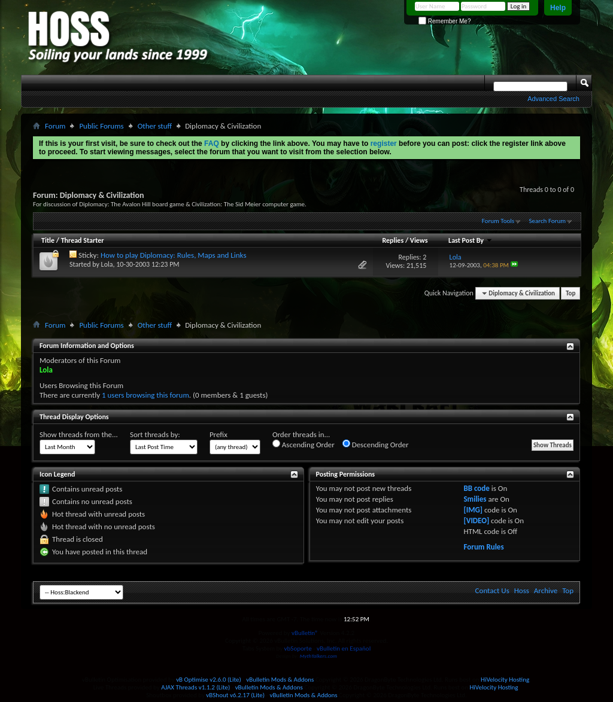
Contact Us (492, 590)
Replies (392, 240)
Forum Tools (498, 221)
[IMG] (472, 509)
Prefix (218, 434)
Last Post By (470, 240)
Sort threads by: (155, 434)
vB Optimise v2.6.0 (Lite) (208, 679)
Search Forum (547, 221)
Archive (545, 590)
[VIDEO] (476, 520)
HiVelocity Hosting (505, 679)
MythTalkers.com (318, 655)
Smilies (474, 499)
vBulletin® (305, 633)
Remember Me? (444, 21)
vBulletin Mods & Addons (280, 679)
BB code (476, 488)
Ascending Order (303, 444)
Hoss (521, 590)
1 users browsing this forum (145, 394)
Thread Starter (82, 240)
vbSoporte (298, 648)
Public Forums (101, 125)
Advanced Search (553, 98)
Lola (107, 264)
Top (570, 293)
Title (47, 240)
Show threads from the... (79, 434)
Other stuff (155, 125)
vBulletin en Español (344, 648)
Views (419, 240)
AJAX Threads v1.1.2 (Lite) (195, 687)
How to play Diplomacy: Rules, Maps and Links (174, 255)
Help (558, 8)
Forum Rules (483, 546)
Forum (55, 125)
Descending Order (375, 444)
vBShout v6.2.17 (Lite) (235, 695)
